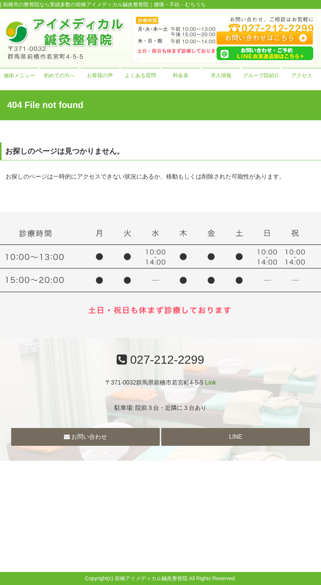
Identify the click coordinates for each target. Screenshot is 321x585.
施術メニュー (19, 75)
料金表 (180, 75)
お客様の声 (100, 75)
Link (210, 382)
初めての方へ (59, 75)
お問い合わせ (85, 437)
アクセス (301, 75)
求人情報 (221, 75)
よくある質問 (140, 75)
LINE (235, 437)
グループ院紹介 (261, 75)
